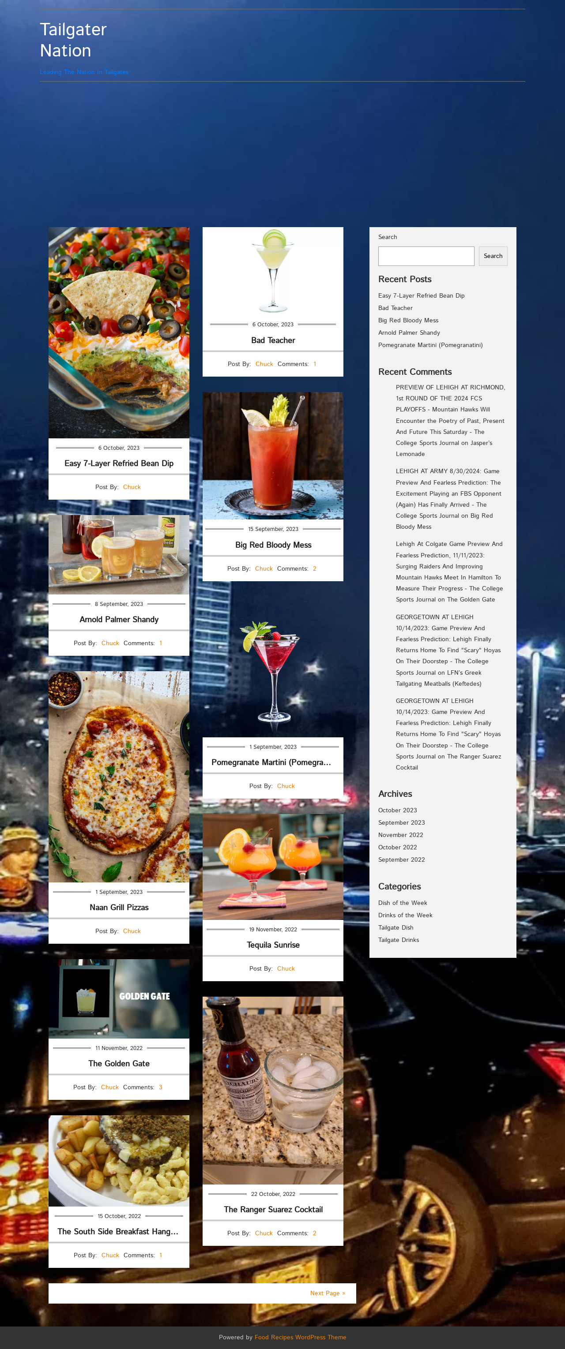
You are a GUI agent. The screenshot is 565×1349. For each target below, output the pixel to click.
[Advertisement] (282, 152)
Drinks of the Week (405, 915)
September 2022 (401, 860)
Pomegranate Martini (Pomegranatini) (277, 763)
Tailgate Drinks (398, 940)
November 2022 (400, 835)
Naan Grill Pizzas (119, 908)
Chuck (132, 487)
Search (387, 237)
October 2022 (397, 847)
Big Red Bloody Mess (273, 545)
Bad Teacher (273, 341)
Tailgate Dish (396, 927)
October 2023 (397, 810)
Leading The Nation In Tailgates (100, 48)
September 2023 (401, 822)
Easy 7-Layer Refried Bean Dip (118, 464)
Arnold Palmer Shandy (118, 620)
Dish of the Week (402, 903)
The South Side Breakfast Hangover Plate (123, 1232)
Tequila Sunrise (273, 945)
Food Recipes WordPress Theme (301, 1337)
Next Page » (327, 1293)
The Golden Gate (119, 1064)
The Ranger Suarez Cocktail (273, 1210)
